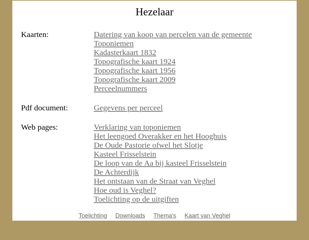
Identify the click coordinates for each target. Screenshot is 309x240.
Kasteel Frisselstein (125, 154)
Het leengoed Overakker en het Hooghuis (160, 136)
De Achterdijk (116, 172)
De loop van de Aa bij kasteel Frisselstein (160, 163)
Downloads (130, 215)
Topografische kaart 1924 (135, 61)
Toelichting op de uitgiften (136, 199)
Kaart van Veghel (207, 215)
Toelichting (93, 215)
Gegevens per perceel (128, 107)
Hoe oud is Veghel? (125, 190)
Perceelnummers (120, 88)
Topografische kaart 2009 (135, 79)
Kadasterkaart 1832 (125, 52)
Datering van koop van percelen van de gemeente (173, 34)
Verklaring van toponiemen (137, 127)
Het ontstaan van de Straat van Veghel (155, 181)
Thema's (164, 215)
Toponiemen (114, 43)
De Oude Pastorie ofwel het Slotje (148, 145)
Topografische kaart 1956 (135, 70)
